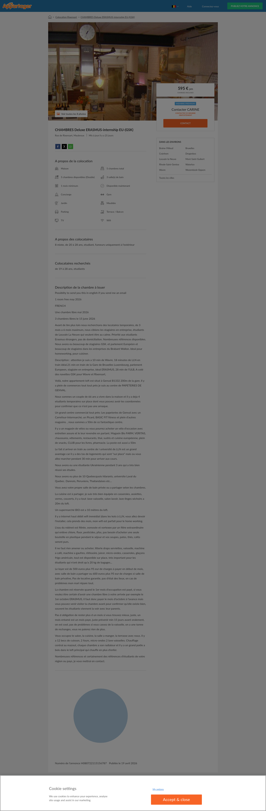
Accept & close (176, 799)
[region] (133, 793)
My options (158, 789)
